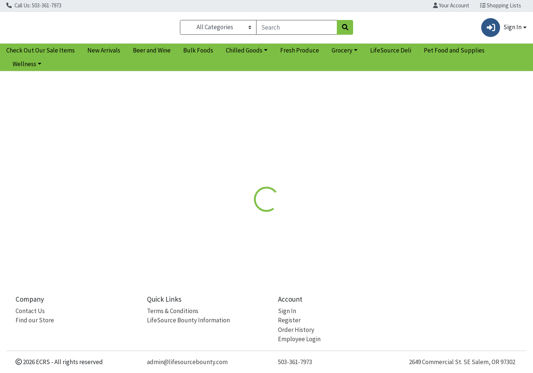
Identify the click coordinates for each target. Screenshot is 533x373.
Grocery (342, 53)
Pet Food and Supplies (454, 53)
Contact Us (30, 311)
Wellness (24, 67)
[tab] (243, 170)
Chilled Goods (244, 53)
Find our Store (35, 320)
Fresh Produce (299, 53)
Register (289, 320)
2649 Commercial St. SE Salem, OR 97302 (462, 362)
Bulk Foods (198, 53)
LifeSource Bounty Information (188, 320)
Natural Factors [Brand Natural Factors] (319, 225)
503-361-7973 (295, 362)
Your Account (451, 5)
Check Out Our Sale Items (40, 53)
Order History (296, 330)
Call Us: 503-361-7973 (33, 5)
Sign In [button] (501, 29)
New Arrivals (103, 53)
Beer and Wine (152, 53)
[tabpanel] (377, 224)
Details (243, 170)
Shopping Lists (500, 5)
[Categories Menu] (218, 28)
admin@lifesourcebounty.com (187, 362)
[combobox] (296, 28)
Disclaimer (278, 170)
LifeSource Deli (390, 53)
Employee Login (299, 339)
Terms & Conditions (172, 311)
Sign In (287, 311)
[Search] (296, 28)
